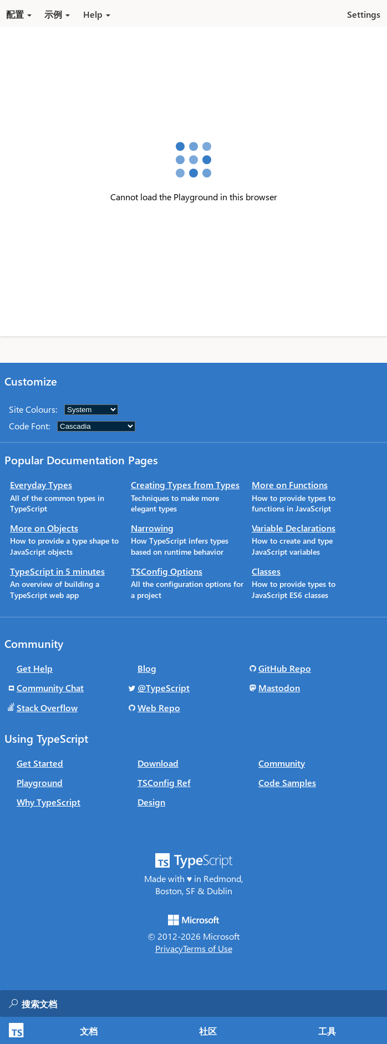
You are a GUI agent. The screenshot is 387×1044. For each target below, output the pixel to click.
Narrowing (152, 528)
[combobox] (133, 1003)
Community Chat (50, 687)
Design (151, 802)
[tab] (89, 1030)
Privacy (169, 948)
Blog (147, 668)
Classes (266, 571)
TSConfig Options (166, 571)
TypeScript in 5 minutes (57, 571)
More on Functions (290, 484)
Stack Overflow (47, 707)
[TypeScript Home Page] (14, 1030)
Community (281, 763)
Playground (40, 782)
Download (158, 763)
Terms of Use (207, 948)
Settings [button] (363, 14)
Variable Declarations (293, 528)
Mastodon (279, 687)
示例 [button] (57, 14)
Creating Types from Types (185, 484)
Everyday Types (41, 484)
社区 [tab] (208, 1031)
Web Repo (159, 707)
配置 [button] (19, 14)
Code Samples (287, 782)
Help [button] (96, 14)
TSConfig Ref (164, 782)
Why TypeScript (48, 802)
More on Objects (44, 528)
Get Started (40, 763)
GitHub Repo (284, 668)
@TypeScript (164, 687)
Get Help (35, 668)
